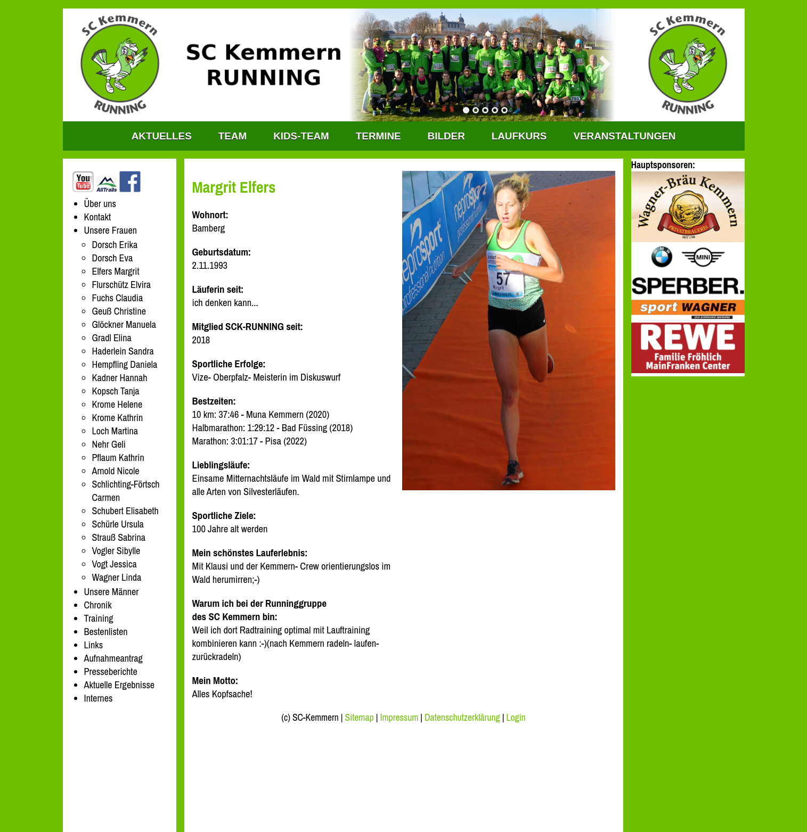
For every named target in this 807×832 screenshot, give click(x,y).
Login (515, 717)
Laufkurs (519, 136)
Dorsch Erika (115, 244)
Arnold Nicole (116, 470)
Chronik (98, 605)
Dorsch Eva (112, 258)
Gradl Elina (112, 337)
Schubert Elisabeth (125, 510)
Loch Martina (115, 431)
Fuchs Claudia (117, 297)
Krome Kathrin (117, 417)
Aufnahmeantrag (113, 658)
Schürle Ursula (118, 524)
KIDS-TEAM (301, 136)
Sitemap (359, 717)
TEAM (232, 136)
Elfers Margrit (116, 271)
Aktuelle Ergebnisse (119, 684)
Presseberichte (110, 671)
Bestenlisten (106, 631)
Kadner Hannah (120, 377)
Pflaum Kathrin (118, 457)
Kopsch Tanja (116, 391)
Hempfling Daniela (125, 364)
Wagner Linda (117, 577)
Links (93, 645)
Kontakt (97, 217)
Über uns (100, 203)
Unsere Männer (111, 591)
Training (98, 618)
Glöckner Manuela (124, 324)
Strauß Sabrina (119, 537)
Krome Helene (117, 404)
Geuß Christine (119, 311)
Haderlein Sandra (123, 351)
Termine (378, 136)
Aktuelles (162, 136)
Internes (98, 698)
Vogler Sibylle (116, 550)
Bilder (446, 136)
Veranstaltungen (624, 136)
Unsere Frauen (110, 230)
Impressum (399, 717)
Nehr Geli (109, 444)
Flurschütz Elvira (121, 284)
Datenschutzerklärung (462, 717)
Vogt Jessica (114, 564)
